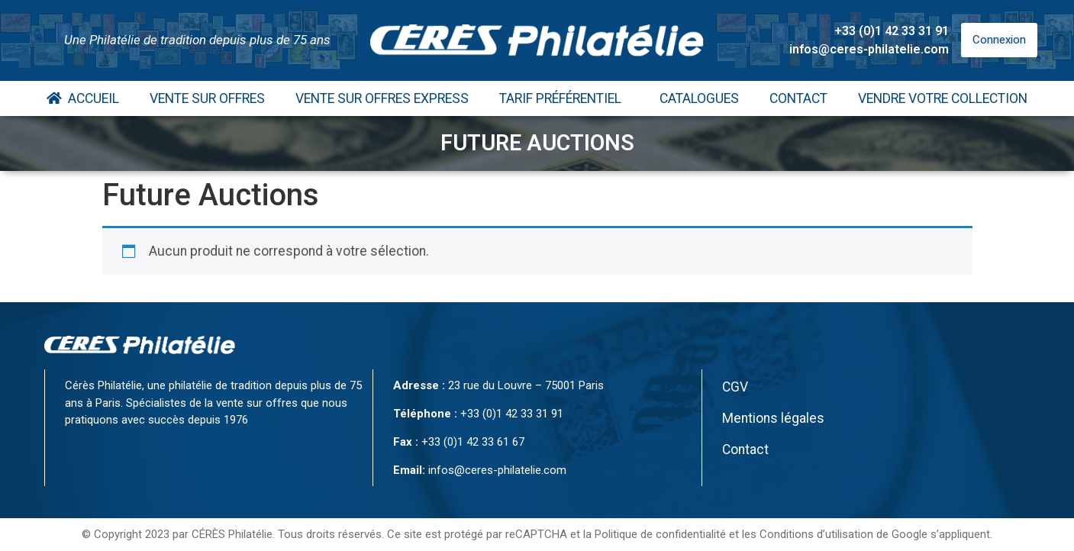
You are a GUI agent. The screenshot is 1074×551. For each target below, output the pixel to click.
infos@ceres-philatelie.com (869, 49)
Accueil (83, 98)
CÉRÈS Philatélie (232, 534)
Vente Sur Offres (207, 98)
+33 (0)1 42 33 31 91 (891, 31)
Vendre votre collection (942, 98)
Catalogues (699, 98)
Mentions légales (773, 418)
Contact (798, 98)
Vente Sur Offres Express (382, 98)
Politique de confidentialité (660, 534)
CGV (735, 387)
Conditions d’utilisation (816, 534)
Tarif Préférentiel (564, 98)
